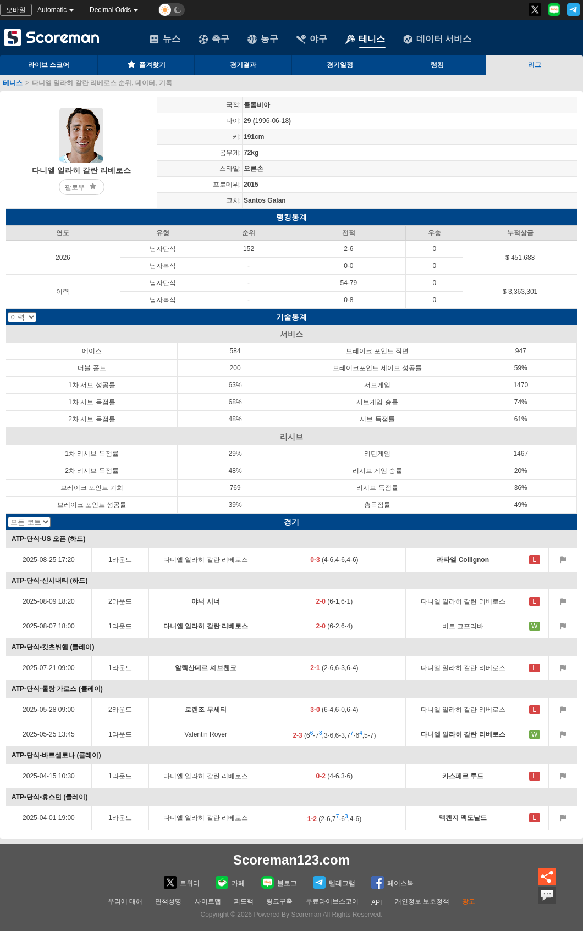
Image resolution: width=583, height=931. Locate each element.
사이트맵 (208, 901)
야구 (311, 39)
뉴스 (165, 39)
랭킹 (437, 65)
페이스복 (392, 882)
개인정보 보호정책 (422, 901)
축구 (214, 39)
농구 (263, 39)
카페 (230, 882)
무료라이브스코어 (332, 901)
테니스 (365, 39)
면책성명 (168, 901)
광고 (468, 901)
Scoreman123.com (291, 859)
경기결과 (243, 65)
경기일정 (340, 65)
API (376, 902)
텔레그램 (334, 882)
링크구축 (279, 901)
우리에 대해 (125, 901)
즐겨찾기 (146, 64)
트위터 (182, 882)
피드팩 (244, 901)
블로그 (279, 882)
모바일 (16, 10)
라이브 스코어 (48, 65)
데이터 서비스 (437, 39)
